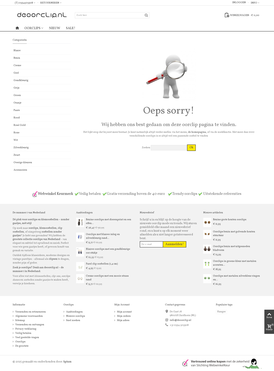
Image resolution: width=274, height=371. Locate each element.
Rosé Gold (20, 125)
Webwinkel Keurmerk (52, 193)
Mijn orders (123, 316)
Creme (17, 65)
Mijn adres (122, 320)
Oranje (17, 103)
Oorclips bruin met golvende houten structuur (234, 233)
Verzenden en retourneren (30, 312)
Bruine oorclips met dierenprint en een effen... (108, 221)
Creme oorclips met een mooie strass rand (107, 277)
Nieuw (54, 28)
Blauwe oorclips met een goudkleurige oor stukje (108, 251)
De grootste (22, 346)
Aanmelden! (174, 244)
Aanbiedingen (74, 312)
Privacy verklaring (25, 329)
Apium (67, 362)
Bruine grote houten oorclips (229, 219)
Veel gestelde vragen (27, 337)
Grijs (16, 88)
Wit (16, 140)
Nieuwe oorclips (75, 316)
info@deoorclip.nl (180, 320)
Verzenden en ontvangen (29, 324)
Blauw (17, 50)
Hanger (221, 311)
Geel (16, 73)
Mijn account (124, 312)
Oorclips (32, 28)
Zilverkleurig (21, 147)
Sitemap (20, 320)
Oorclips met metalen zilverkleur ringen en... (236, 277)
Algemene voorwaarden (29, 316)
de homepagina (197, 132)
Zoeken (146, 147)
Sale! (70, 28)
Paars (17, 110)
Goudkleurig (21, 80)
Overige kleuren (23, 162)
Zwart (17, 155)
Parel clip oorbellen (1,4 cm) (102, 264)
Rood (17, 117)
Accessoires (20, 170)
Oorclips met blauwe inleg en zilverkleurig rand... (103, 236)
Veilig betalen (23, 333)
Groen (17, 95)
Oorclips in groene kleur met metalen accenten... (234, 263)
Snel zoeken (73, 320)
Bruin (17, 58)
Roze (16, 132)
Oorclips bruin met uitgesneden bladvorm (231, 248)
